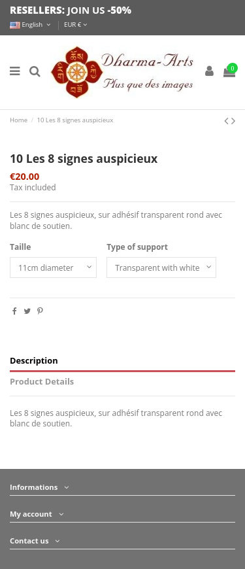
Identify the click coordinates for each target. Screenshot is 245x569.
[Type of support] (161, 267)
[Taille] (53, 267)
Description (34, 360)
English (31, 24)
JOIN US (86, 9)
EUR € (75, 24)
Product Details (42, 381)
